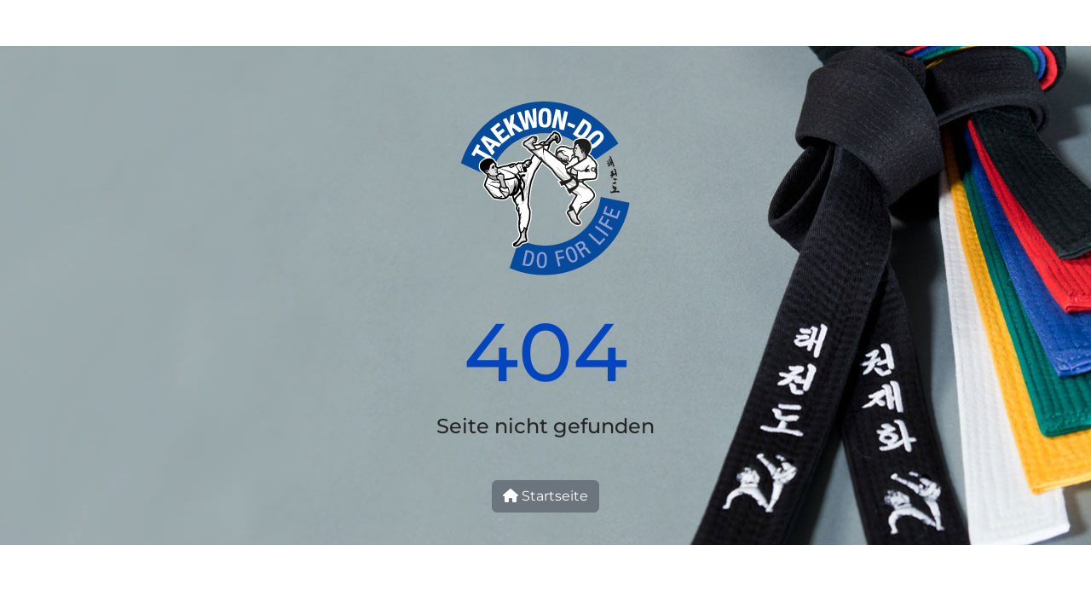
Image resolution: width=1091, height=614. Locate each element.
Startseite (545, 496)
